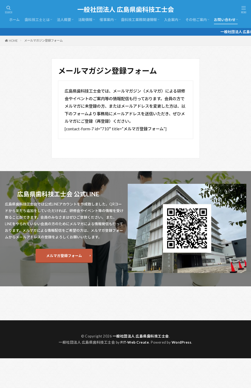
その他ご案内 (196, 19)
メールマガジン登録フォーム (43, 40)
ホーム (14, 19)
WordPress (181, 342)
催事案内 (107, 19)
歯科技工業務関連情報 (139, 19)
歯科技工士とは (37, 19)
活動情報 (85, 19)
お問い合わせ (225, 19)
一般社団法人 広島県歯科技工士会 (125, 9)
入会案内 (171, 19)
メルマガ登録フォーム (64, 255)
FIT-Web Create (135, 342)
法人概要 (64, 19)
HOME (13, 40)
